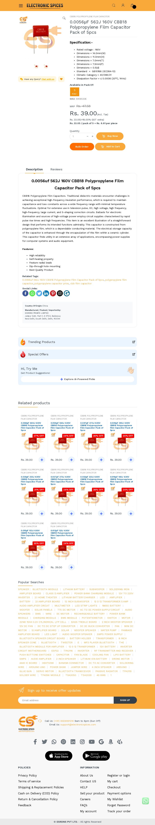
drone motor (121, 658)
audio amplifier (41, 658)
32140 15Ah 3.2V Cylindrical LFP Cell (42, 622)
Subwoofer (96, 589)
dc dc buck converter (95, 626)
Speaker (23, 589)
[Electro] (35, 5)
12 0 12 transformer (82, 646)
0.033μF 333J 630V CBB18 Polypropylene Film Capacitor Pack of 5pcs (32, 480)
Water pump (108, 630)
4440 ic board (28, 663)
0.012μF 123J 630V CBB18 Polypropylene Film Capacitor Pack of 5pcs (62, 534)
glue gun (25, 671)
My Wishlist (115, 799)
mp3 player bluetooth (99, 642)
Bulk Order (82, 146)
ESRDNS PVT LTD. (68, 821)
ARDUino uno (37, 667)
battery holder (80, 638)
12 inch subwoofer (77, 601)
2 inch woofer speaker (117, 622)
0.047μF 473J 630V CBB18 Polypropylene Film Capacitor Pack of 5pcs (91, 426)
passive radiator (106, 671)
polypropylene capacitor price (51, 283)
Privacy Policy (27, 775)
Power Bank (58, 667)
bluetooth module (45, 589)
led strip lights (86, 605)
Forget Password (118, 805)
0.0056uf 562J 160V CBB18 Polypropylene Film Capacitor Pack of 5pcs (63, 279)
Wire (48, 613)
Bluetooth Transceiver (74, 671)
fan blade (81, 654)
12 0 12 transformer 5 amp (111, 601)
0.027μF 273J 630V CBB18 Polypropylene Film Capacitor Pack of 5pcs (62, 480)
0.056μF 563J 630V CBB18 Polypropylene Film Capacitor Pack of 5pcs (62, 426)
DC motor (62, 613)
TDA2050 (70, 675)
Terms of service (29, 781)
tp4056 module (50, 675)
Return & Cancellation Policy (38, 799)
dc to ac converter (102, 663)
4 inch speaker (101, 667)
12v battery (107, 646)
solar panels (43, 609)
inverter (83, 650)
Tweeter (67, 642)
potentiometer (92, 617)
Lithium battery (74, 589)
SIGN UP (125, 700)
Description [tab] (34, 169)
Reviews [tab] (56, 169)
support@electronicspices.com (78, 724)
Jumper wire (79, 667)
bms (38, 613)
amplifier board (30, 593)
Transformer (105, 638)
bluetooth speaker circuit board (42, 638)
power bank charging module (94, 593)
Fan (117, 626)
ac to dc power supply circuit (100, 609)
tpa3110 (127, 671)
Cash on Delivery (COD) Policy (38, 793)
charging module (44, 617)
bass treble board (84, 622)
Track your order (119, 811)
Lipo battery (121, 654)
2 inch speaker (66, 658)
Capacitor (62, 654)
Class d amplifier (57, 593)
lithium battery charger (78, 597)
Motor (126, 617)
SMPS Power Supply (109, 634)
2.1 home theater (46, 597)
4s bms (101, 675)
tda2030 (86, 675)
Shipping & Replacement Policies (41, 787)
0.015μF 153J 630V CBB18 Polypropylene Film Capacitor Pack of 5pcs (32, 534)
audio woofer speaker (77, 634)
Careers (85, 799)
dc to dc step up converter (56, 626)
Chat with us (48, 79)
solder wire (27, 675)
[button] (114, 5)
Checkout (114, 787)
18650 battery (111, 605)
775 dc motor (66, 609)
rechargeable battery (89, 613)
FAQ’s (83, 805)
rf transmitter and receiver (113, 650)
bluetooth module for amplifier (41, 646)
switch (112, 617)
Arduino (121, 667)
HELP (83, 787)
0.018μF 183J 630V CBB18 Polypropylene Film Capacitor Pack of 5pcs (121, 480)
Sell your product (92, 793)
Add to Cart (110, 147)
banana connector (71, 663)
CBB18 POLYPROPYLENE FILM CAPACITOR (90, 16)
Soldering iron (119, 589)
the (121, 642)
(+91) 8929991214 (64, 721)
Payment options (119, 793)
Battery (24, 601)
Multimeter (62, 605)
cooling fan (100, 654)
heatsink (48, 663)
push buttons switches (35, 654)
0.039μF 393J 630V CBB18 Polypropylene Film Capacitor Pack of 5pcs (121, 426)
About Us (86, 775)
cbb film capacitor (80, 283)
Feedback (24, 805)
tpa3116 (68, 650)
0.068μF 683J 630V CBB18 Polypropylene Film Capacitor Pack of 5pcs (32, 426)
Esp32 (55, 650)
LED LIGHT (50, 634)
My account (88, 811)
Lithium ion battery (94, 658)
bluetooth (48, 642)
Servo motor (45, 671)
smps (22, 658)
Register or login (118, 775)
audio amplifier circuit (34, 605)
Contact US (88, 781)
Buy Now (110, 136)
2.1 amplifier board (47, 601)
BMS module (69, 617)
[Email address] (66, 700)
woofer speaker (85, 630)
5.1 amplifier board (44, 630)
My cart (112, 781)
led (102, 597)
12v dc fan (26, 626)
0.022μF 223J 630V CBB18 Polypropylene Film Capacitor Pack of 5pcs (91, 480)
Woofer (24, 609)
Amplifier (116, 597)
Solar (65, 630)
